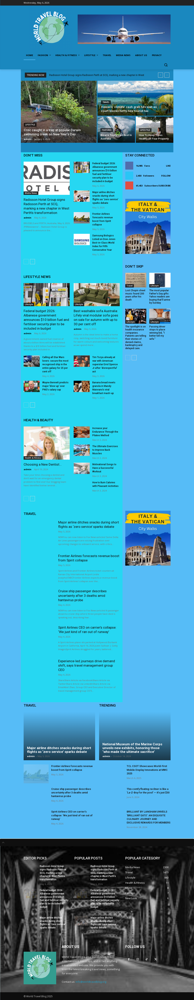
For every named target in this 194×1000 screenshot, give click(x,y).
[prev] (160, 75)
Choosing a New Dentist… (43, 464)
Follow (166, 175)
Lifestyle (30, 125)
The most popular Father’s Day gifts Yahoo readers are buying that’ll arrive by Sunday (159, 296)
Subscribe (164, 185)
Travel (105, 102)
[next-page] (32, 261)
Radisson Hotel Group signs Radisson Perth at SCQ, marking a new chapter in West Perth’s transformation (53, 873)
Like (168, 165)
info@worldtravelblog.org (91, 981)
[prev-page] (26, 261)
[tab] (97, 842)
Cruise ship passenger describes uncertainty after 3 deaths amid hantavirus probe (82, 595)
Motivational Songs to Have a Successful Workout (104, 468)
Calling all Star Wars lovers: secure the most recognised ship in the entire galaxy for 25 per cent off (55, 364)
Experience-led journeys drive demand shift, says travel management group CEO (86, 665)
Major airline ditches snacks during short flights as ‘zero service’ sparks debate (59, 750)
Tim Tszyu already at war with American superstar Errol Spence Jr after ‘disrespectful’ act (105, 364)
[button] (166, 65)
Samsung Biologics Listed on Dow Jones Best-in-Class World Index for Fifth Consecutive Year (103, 242)
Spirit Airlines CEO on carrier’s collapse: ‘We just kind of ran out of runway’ (72, 815)
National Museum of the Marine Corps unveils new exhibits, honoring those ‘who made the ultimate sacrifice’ (132, 747)
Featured (106, 130)
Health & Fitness (33, 457)
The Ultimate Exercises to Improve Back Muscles (105, 450)
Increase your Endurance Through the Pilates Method (105, 432)
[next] (166, 75)
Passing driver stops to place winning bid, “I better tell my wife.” (157, 332)
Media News (31, 193)
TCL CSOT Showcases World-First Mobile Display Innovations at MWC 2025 (147, 770)
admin (27, 217)
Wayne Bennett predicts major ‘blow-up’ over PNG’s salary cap (55, 386)
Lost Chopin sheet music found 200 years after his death (135, 295)
